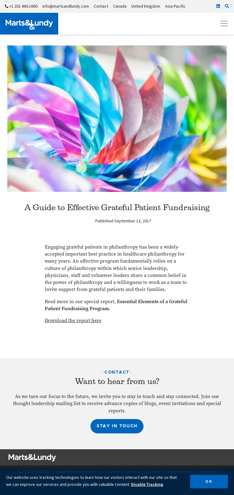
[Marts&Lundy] (29, 23)
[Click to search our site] (227, 6)
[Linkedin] (218, 6)
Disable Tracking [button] (147, 485)
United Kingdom (145, 6)
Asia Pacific (175, 6)
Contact (101, 6)
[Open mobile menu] (224, 23)
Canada (119, 6)
